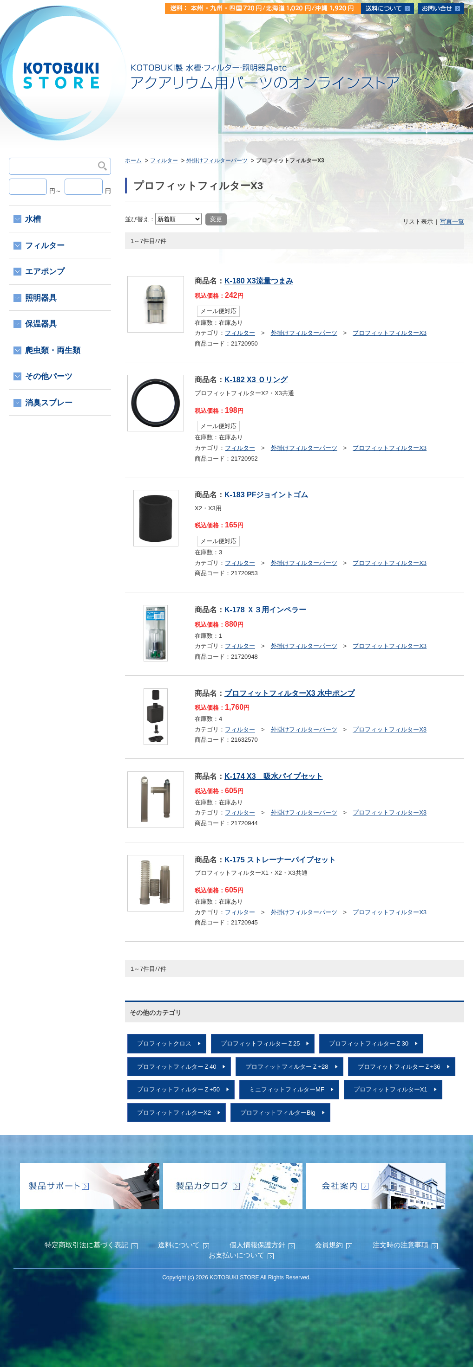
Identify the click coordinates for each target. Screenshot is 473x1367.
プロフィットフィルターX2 (174, 1112)
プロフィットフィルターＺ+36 (399, 1066)
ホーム (133, 160)
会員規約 (329, 1245)
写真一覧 (452, 221)
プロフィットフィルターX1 (390, 1089)
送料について (179, 1245)
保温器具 (41, 324)
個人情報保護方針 (257, 1245)
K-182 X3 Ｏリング (256, 380)
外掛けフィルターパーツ (217, 160)
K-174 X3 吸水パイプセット (273, 776)
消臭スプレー (48, 402)
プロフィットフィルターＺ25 (260, 1043)
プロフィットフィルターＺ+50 (178, 1089)
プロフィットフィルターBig (277, 1112)
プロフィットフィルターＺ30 (368, 1043)
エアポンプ (45, 271)
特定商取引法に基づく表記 (86, 1245)
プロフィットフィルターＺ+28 (286, 1066)
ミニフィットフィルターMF (286, 1089)
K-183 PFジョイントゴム (266, 495)
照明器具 (41, 298)
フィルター (164, 160)
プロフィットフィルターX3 (390, 332)
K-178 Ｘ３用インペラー (265, 610)
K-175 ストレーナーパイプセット (280, 860)
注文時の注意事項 (400, 1245)
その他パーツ (48, 376)
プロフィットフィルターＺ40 (176, 1066)
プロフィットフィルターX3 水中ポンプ (289, 693)
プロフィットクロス (164, 1043)
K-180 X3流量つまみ (258, 281)
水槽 (33, 219)
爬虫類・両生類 (52, 350)
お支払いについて (236, 1255)
